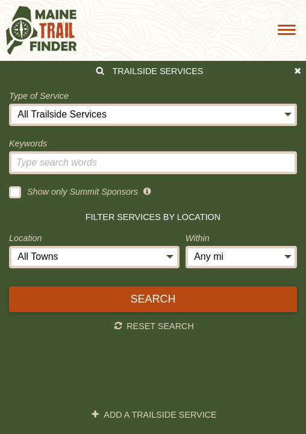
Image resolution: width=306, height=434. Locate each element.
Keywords (28, 143)
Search (152, 299)
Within (198, 238)
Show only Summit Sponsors (73, 192)
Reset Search (154, 326)
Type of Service (39, 96)
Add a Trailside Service (154, 414)
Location (25, 238)
